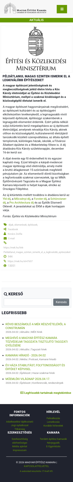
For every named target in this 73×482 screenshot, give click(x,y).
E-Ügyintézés (53, 446)
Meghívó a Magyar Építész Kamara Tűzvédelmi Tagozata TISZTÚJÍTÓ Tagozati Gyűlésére (37, 341)
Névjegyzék (53, 442)
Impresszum (20, 450)
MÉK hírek (36, 332)
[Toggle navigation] (62, 9)
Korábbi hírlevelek (53, 425)
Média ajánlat (19, 446)
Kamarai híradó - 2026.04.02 (26, 355)
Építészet (25, 373)
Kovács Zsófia (15, 234)
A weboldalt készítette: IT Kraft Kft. (36, 471)
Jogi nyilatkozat (19, 425)
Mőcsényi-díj (22, 199)
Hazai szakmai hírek (43, 373)
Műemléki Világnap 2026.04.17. (28, 379)
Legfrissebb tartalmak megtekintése (45, 393)
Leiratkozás (53, 421)
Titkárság (20, 429)
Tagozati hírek (39, 349)
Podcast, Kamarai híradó (42, 359)
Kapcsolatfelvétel (36, 466)
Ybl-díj (7, 199)
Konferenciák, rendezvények (47, 382)
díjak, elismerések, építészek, (23, 225)
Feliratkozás (53, 418)
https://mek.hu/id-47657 (20, 261)
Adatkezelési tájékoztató (19, 421)
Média (23, 359)
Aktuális (24, 332)
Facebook (13, 229)
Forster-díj (40, 199)
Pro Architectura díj (21, 202)
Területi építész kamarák (53, 439)
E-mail (11, 238)
